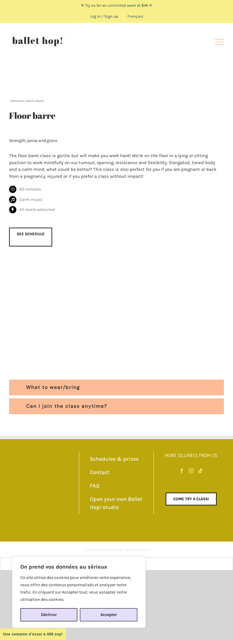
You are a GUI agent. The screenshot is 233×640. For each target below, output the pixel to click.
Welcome (17, 101)
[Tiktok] (200, 470)
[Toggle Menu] (219, 42)
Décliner (49, 614)
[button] (116, 387)
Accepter (108, 614)
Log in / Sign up (104, 16)
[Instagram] (191, 470)
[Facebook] (181, 470)
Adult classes (35, 101)
